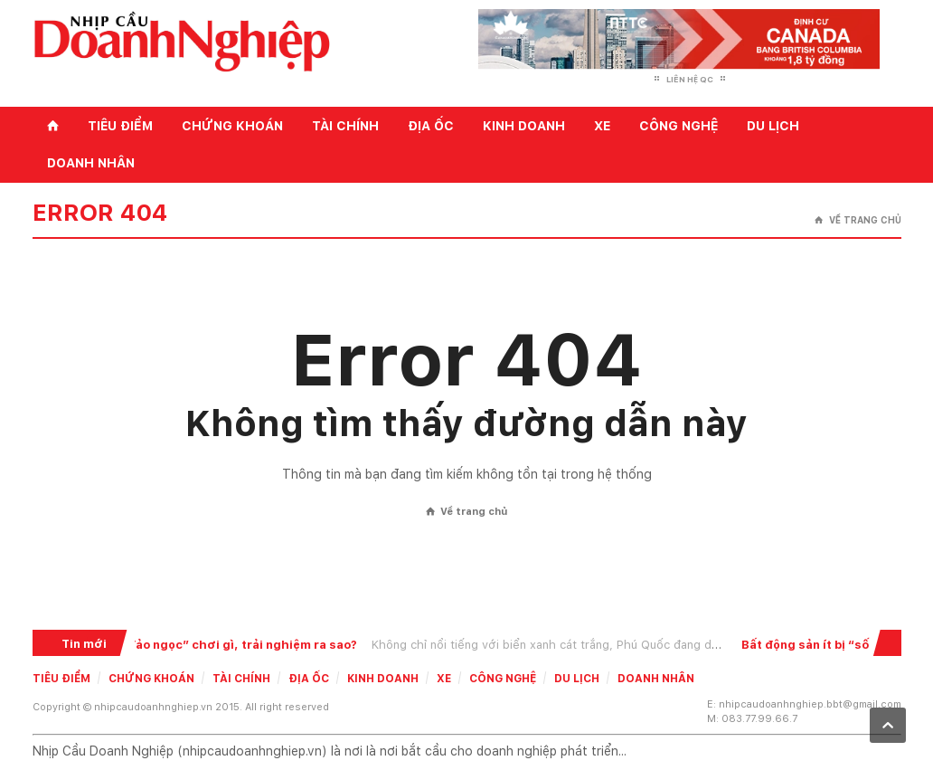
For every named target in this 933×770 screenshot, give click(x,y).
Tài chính (345, 126)
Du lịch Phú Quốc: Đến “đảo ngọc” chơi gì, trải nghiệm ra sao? (191, 644)
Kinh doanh (524, 126)
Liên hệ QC (689, 79)
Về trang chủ (858, 220)
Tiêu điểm (120, 126)
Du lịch (773, 126)
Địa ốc (431, 126)
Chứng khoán (232, 126)
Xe (602, 126)
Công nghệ (678, 126)
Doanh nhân (91, 163)
